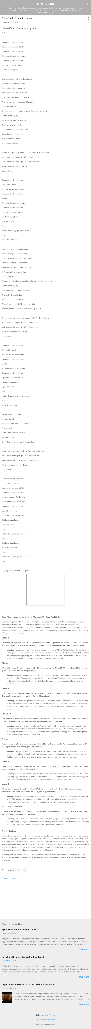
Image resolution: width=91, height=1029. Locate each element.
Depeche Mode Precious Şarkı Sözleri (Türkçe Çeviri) (28, 984)
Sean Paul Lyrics (14, 870)
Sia (24, 870)
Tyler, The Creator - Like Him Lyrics (19, 929)
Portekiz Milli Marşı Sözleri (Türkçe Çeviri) (23, 957)
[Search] (87, 4)
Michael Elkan (51, 1020)
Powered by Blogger (45, 1015)
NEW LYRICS (45, 4)
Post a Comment (11, 879)
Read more (84, 950)
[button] (87, 19)
